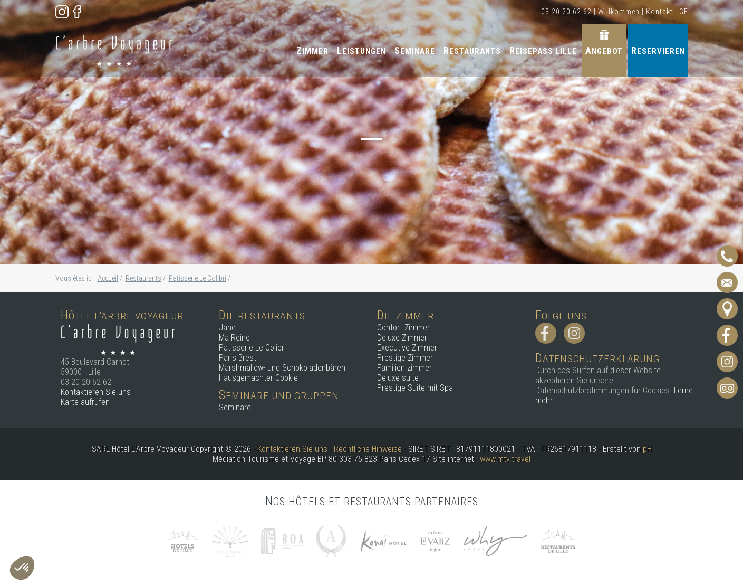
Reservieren (658, 50)
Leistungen (361, 50)
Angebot (604, 50)
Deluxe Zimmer (402, 338)
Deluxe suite (398, 378)
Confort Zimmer (403, 328)
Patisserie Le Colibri (252, 348)
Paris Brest (237, 358)
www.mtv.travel (505, 459)
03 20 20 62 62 (566, 11)
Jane (227, 328)
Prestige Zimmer (405, 358)
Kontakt (659, 11)
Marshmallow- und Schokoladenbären (282, 368)
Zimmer (312, 50)
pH (647, 449)
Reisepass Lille (543, 50)
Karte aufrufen (85, 402)
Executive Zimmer (407, 348)
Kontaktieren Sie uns (96, 392)
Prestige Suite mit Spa (415, 388)
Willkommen (619, 11)
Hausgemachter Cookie (258, 378)
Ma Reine (234, 338)
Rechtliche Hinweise (368, 449)
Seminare (414, 50)
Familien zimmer (404, 368)
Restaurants (472, 50)
